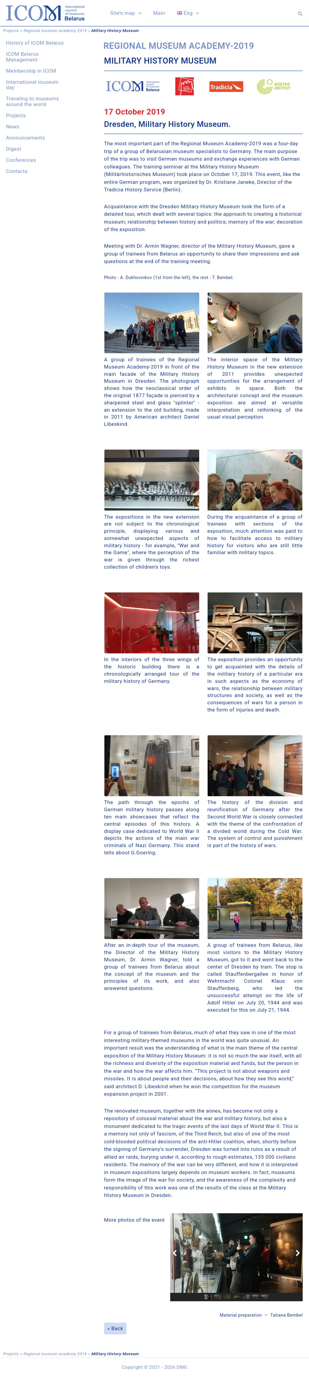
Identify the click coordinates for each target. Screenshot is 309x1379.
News (12, 127)
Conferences (21, 160)
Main (159, 14)
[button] (300, 13)
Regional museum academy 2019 (55, 30)
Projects (11, 30)
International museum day (32, 85)
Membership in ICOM (31, 71)
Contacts (17, 171)
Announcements (25, 138)
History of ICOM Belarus (35, 43)
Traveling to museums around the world (32, 101)
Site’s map (127, 14)
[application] (140, 14)
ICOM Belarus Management (22, 57)
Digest (13, 149)
